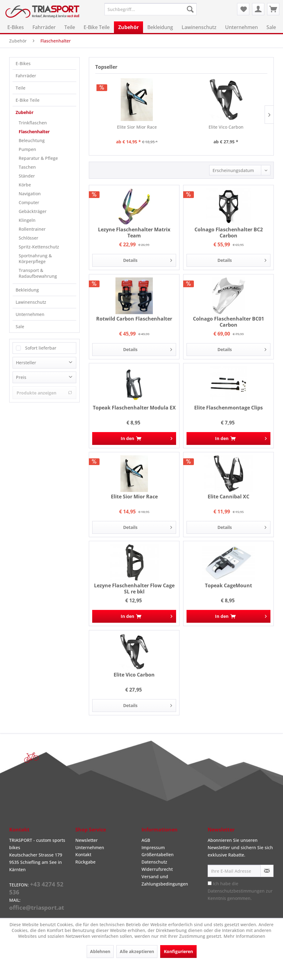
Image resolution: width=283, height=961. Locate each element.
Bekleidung (27, 290)
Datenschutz (154, 862)
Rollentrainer (32, 229)
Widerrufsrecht (157, 869)
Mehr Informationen (244, 936)
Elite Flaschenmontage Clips (228, 408)
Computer (29, 202)
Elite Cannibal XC (228, 496)
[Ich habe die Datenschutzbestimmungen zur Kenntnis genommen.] (210, 883)
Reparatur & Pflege (38, 158)
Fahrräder (26, 76)
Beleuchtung (32, 140)
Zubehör (24, 112)
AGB (146, 840)
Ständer (27, 176)
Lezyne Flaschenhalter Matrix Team (134, 232)
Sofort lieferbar (40, 348)
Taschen (27, 167)
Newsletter (86, 840)
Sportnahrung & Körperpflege (35, 258)
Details (147, 259)
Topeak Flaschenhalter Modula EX (134, 408)
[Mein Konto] (258, 9)
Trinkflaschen (33, 123)
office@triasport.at (36, 907)
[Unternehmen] (241, 27)
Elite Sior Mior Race (137, 127)
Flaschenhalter (34, 131)
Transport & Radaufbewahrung (38, 273)
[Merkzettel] (243, 9)
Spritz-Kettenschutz (39, 247)
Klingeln (27, 220)
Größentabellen (158, 854)
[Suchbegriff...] (150, 9)
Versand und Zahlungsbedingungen (165, 880)
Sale (20, 326)
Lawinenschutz (31, 302)
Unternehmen (30, 314)
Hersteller (26, 362)
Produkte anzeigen (44, 393)
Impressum (153, 847)
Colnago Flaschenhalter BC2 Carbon (228, 232)
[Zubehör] (128, 27)
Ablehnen (100, 951)
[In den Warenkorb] (134, 438)
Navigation (30, 193)
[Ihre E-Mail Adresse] (234, 871)
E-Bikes (23, 63)
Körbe (25, 185)
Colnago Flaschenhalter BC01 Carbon (228, 322)
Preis (21, 377)
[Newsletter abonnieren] (267, 871)
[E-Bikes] (15, 27)
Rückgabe (85, 862)
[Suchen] (190, 9)
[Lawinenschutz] (199, 27)
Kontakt (83, 854)
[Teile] (69, 27)
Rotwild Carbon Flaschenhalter (134, 319)
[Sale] (271, 27)
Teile (20, 88)
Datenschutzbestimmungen (236, 891)
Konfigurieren (178, 951)
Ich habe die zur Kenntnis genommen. (240, 891)
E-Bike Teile (28, 100)
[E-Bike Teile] (96, 27)
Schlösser (28, 238)
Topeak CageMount (228, 585)
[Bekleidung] (160, 27)
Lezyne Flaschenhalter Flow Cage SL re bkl (134, 588)
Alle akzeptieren (137, 951)
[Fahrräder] (44, 27)
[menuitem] (150, 9)
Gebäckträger (33, 211)
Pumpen (27, 149)
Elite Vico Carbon (226, 127)
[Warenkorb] (273, 9)
